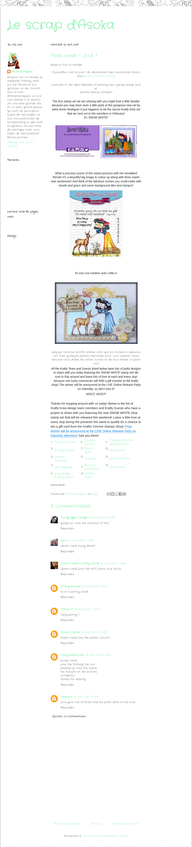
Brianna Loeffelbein (92, 467)
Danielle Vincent (89, 442)
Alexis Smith (117, 450)
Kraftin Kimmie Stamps (99, 76)
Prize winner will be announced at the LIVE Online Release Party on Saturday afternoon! (93, 431)
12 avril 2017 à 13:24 (87, 609)
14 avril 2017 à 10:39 (94, 632)
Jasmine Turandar (61, 458)
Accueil (96, 824)
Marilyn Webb (64, 450)
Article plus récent (67, 824)
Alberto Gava (89, 450)
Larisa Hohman (119, 459)
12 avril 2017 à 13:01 (94, 586)
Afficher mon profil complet (20, 144)
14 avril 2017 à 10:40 (98, 655)
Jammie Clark (89, 475)
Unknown (66, 697)
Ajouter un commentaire (69, 716)
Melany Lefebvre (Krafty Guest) (121, 442)
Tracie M (66, 609)
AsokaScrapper (22, 72)
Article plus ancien (125, 824)
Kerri (63, 540)
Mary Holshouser (72, 655)
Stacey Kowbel (70, 586)
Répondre (67, 528)
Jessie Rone (117, 467)
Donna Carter (70, 632)
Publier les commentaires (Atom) (106, 836)
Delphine (90, 459)
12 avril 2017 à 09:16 (81, 540)
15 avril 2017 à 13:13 (86, 697)
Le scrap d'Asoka (61, 25)
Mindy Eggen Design (74, 518)
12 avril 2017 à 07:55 (102, 518)
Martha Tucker (64, 442)
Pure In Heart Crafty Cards (79, 563)
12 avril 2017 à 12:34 (113, 563)
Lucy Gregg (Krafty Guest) (64, 475)
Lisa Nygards (63, 467)
